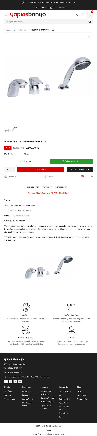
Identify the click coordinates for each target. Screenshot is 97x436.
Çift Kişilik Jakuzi (65, 391)
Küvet (61, 417)
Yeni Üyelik (8, 391)
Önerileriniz (61, 187)
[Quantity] (9, 169)
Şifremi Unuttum (10, 399)
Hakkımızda (26, 391)
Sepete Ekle (41, 169)
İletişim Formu (27, 399)
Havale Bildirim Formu (28, 404)
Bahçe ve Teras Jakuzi (64, 408)
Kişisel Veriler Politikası (46, 407)
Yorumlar (47, 187)
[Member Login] (82, 14)
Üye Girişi (7, 395)
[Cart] (90, 15)
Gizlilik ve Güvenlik (48, 398)
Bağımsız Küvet (64, 399)
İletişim (25, 395)
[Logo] (28, 15)
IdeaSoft (36, 434)
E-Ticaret (43, 434)
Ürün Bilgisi (33, 187)
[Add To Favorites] (89, 36)
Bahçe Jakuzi (81, 395)
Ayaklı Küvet (63, 403)
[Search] (48, 21)
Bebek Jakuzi (63, 413)
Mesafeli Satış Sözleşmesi (46, 392)
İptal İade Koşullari (47, 402)
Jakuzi (61, 395)
